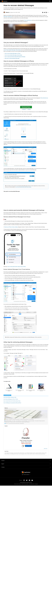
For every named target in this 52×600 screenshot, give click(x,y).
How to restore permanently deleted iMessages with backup (15, 56)
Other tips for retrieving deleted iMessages (12, 58)
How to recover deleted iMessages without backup (13, 55)
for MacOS (29, 109)
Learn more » (45, 448)
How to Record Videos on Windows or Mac (10, 397)
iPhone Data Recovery (28, 20)
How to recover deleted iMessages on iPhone (12, 53)
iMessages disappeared (8, 16)
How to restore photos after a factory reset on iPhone (17, 266)
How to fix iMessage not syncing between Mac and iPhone (12, 402)
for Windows (24, 109)
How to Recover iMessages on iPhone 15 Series (11, 399)
